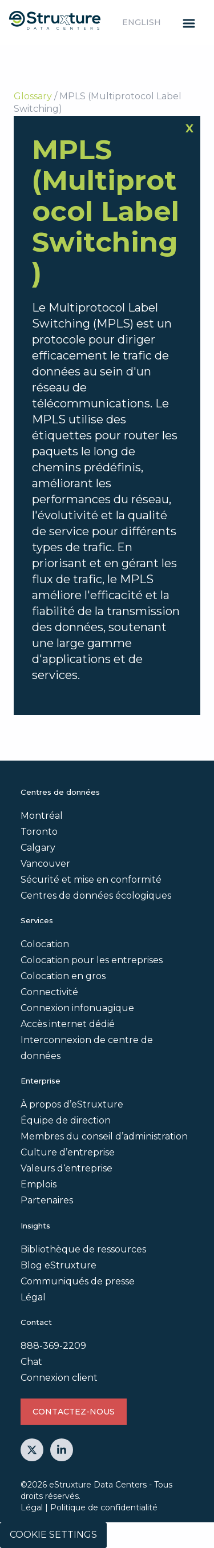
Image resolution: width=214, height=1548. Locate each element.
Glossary (33, 96)
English (141, 22)
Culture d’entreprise (68, 1152)
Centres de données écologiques (96, 895)
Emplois (38, 1184)
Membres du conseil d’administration (104, 1136)
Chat (31, 1361)
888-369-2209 (53, 1345)
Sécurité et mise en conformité (91, 879)
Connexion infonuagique (77, 1008)
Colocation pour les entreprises (92, 960)
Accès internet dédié (68, 1023)
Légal (33, 1297)
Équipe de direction (66, 1120)
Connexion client (59, 1377)
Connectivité (49, 992)
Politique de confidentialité (104, 1507)
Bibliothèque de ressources (83, 1249)
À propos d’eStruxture (72, 1104)
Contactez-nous (74, 1411)
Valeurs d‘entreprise (66, 1168)
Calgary (38, 847)
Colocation (45, 944)
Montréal (42, 815)
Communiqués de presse (78, 1281)
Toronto (39, 831)
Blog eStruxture (58, 1265)
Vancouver (45, 863)
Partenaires (47, 1200)
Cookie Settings (53, 1534)
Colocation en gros (63, 976)
